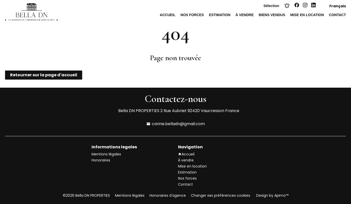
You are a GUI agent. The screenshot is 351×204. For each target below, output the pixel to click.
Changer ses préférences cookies (220, 195)
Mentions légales (129, 195)
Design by (271, 195)
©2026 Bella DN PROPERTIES (86, 195)
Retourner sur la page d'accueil (43, 75)
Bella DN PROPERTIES (138, 111)
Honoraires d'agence (168, 195)
